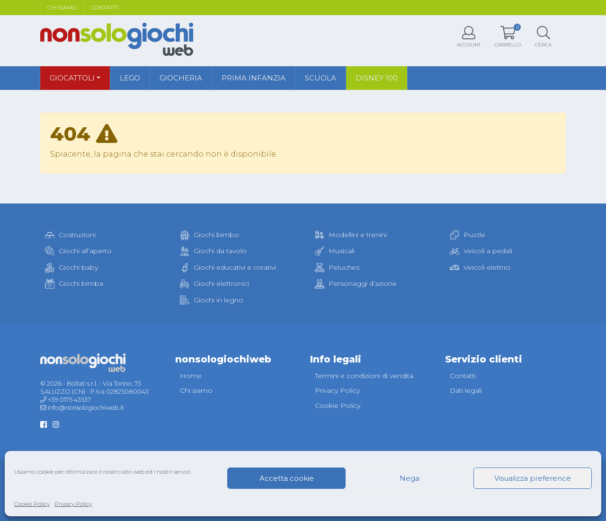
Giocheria (181, 77)
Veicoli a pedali (481, 251)
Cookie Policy (32, 503)
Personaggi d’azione (356, 283)
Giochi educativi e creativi (228, 267)
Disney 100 (377, 77)
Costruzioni (70, 234)
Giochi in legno (211, 300)
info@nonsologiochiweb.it (86, 407)
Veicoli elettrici (480, 267)
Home (191, 375)
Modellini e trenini (351, 234)
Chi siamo (61, 7)
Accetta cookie (286, 478)
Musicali (335, 251)
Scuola (320, 77)
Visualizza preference (532, 478)
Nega (409, 478)
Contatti (104, 7)
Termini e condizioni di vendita (364, 375)
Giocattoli (72, 77)
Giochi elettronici (214, 283)
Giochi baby (71, 267)
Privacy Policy (73, 503)
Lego (130, 77)
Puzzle (467, 234)
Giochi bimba (74, 283)
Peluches (337, 267)
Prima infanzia (253, 77)
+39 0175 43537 (69, 399)
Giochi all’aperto (78, 251)
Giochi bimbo (209, 234)
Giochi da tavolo (213, 251)
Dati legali (466, 390)
